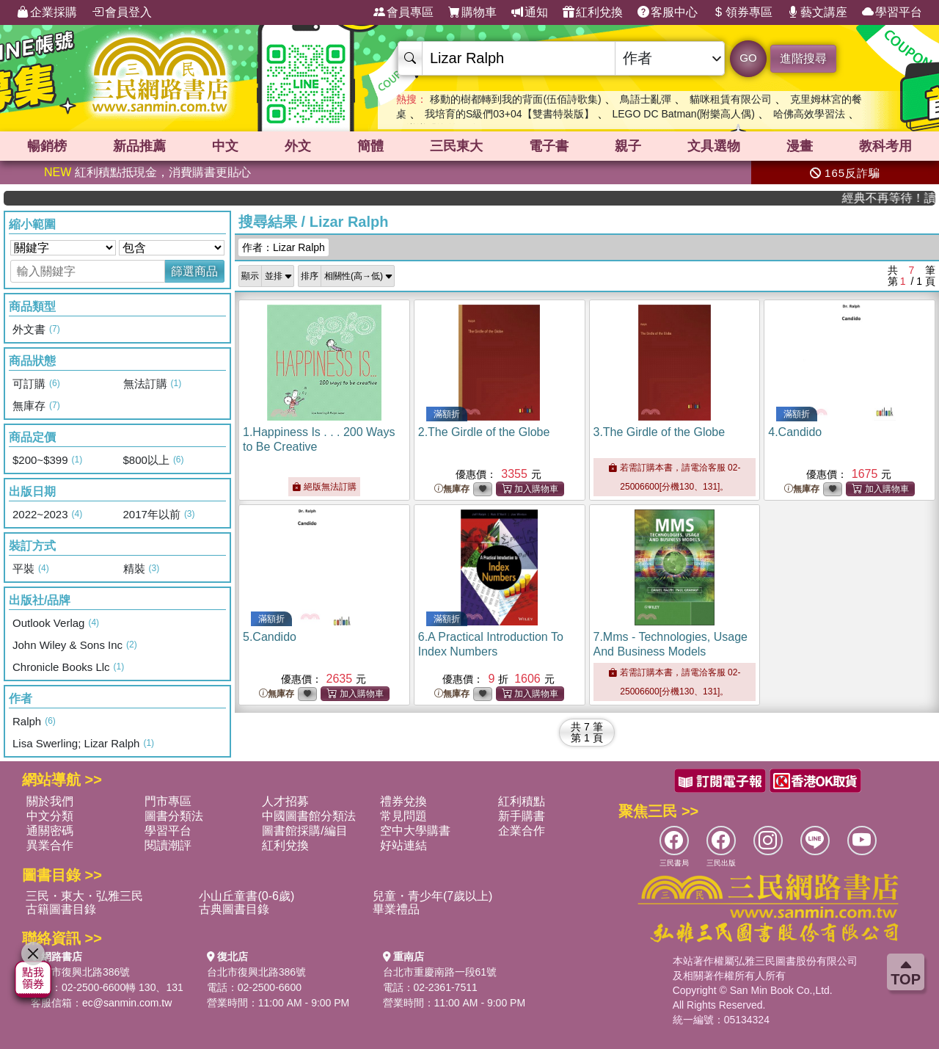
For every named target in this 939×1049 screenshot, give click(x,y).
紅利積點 (521, 801)
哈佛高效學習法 (809, 114)
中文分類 (49, 816)
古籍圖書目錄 (61, 909)
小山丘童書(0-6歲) (246, 896)
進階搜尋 (803, 58)
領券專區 (742, 12)
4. (795, 432)
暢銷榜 (47, 146)
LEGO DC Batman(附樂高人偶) (683, 114)
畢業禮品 (396, 909)
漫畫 (799, 146)
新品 (139, 146)
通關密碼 (49, 830)
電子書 (549, 146)
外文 (298, 146)
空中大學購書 (415, 830)
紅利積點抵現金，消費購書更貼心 (147, 172)
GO (747, 57)
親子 (628, 146)
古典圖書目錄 (234, 909)
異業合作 (49, 845)
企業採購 (47, 12)
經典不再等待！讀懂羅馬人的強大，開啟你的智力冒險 (898, 198)
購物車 (472, 12)
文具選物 (713, 146)
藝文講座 (817, 12)
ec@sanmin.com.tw (127, 1003)
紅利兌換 (593, 12)
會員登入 (122, 12)
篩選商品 (194, 271)
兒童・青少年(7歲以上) (433, 896)
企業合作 (521, 830)
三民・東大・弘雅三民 (84, 896)
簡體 (370, 146)
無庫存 (452, 489)
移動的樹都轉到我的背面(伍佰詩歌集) (515, 99)
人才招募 (285, 801)
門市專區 (168, 801)
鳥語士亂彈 (645, 99)
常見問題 (403, 816)
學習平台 (892, 12)
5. (269, 637)
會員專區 (403, 12)
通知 (529, 12)
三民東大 (456, 146)
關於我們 (49, 801)
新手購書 (521, 816)
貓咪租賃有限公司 (731, 99)
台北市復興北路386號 (80, 972)
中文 (225, 146)
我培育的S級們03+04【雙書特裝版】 (509, 114)
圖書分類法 (174, 816)
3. (659, 432)
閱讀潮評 (168, 845)
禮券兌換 (403, 801)
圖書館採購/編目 (304, 830)
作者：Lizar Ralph (283, 247)
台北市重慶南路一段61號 (440, 972)
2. (484, 432)
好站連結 (403, 845)
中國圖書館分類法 (309, 816)
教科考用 (885, 146)
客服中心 (667, 12)
